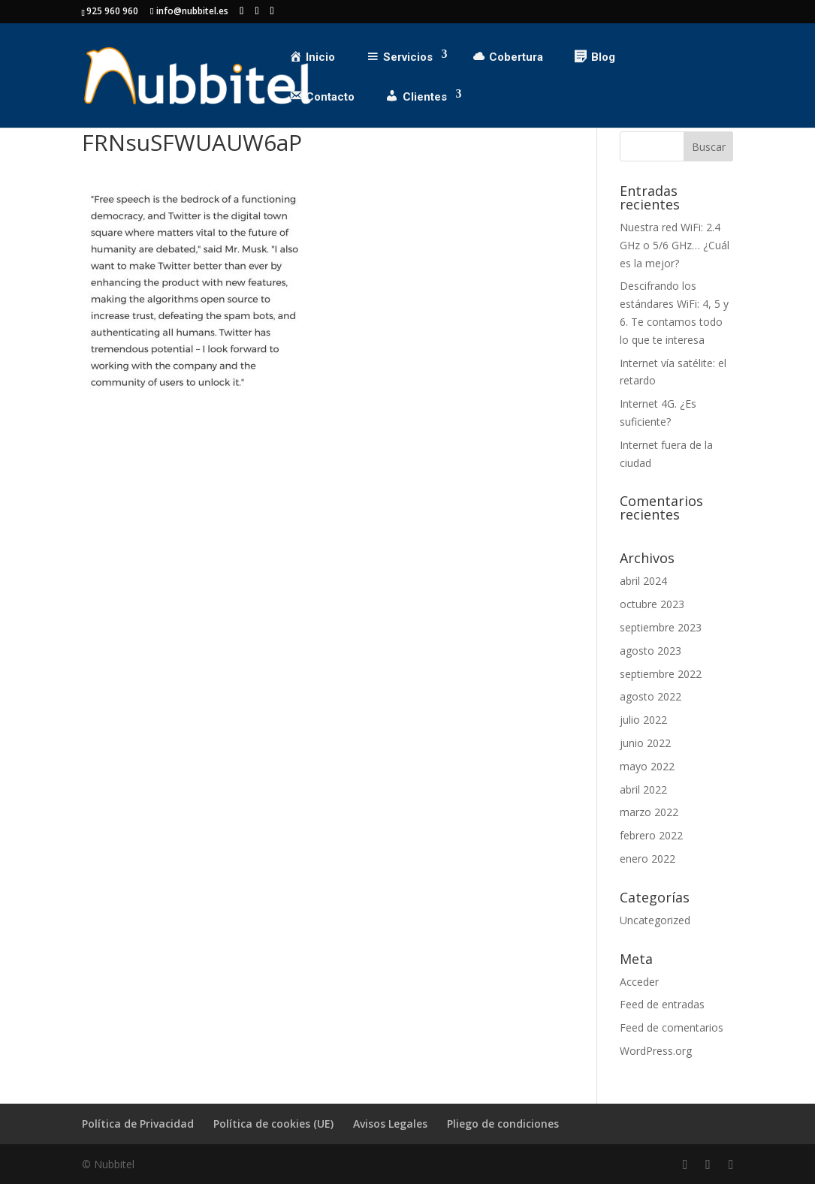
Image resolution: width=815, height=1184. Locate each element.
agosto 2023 (650, 650)
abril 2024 (643, 581)
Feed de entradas (662, 1004)
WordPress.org (656, 1051)
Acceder (639, 982)
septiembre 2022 (661, 674)
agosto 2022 (650, 696)
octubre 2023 (652, 604)
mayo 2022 (647, 766)
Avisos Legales (390, 1123)
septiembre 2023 (661, 627)
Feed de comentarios (671, 1027)
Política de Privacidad (138, 1123)
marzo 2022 (649, 812)
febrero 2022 (651, 835)
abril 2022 (643, 789)
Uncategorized (655, 920)
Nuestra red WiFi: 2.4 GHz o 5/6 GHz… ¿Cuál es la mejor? (674, 245)
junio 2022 (645, 743)
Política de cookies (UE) (273, 1123)
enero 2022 (647, 858)
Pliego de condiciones (503, 1123)
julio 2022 (643, 720)
